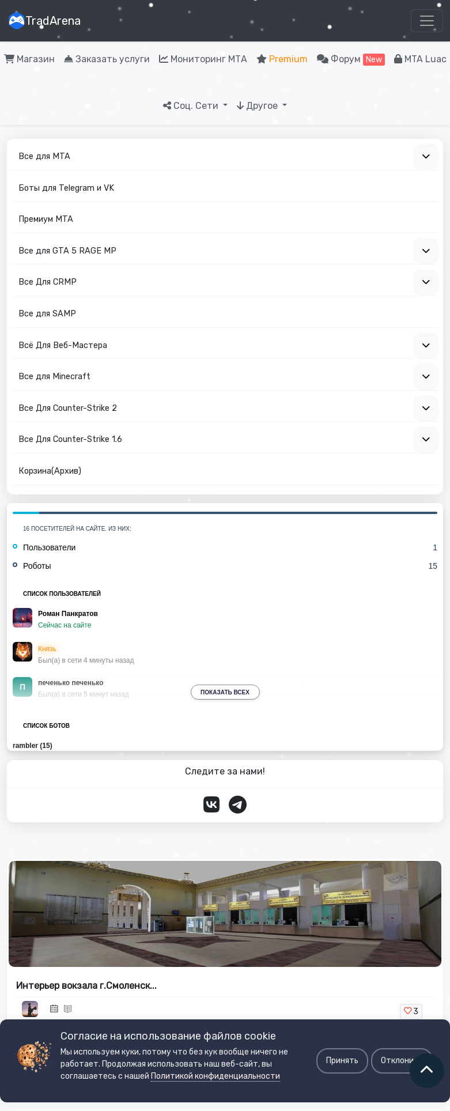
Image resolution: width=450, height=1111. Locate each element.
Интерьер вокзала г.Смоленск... (86, 985)
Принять (342, 1060)
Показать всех (225, 692)
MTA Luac (420, 59)
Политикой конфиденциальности (215, 1076)
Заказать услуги (107, 59)
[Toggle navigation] (427, 20)
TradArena (44, 20)
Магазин (29, 59)
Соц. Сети (192, 105)
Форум (351, 60)
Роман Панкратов (68, 614)
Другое (258, 105)
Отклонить (402, 1060)
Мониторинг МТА (203, 59)
